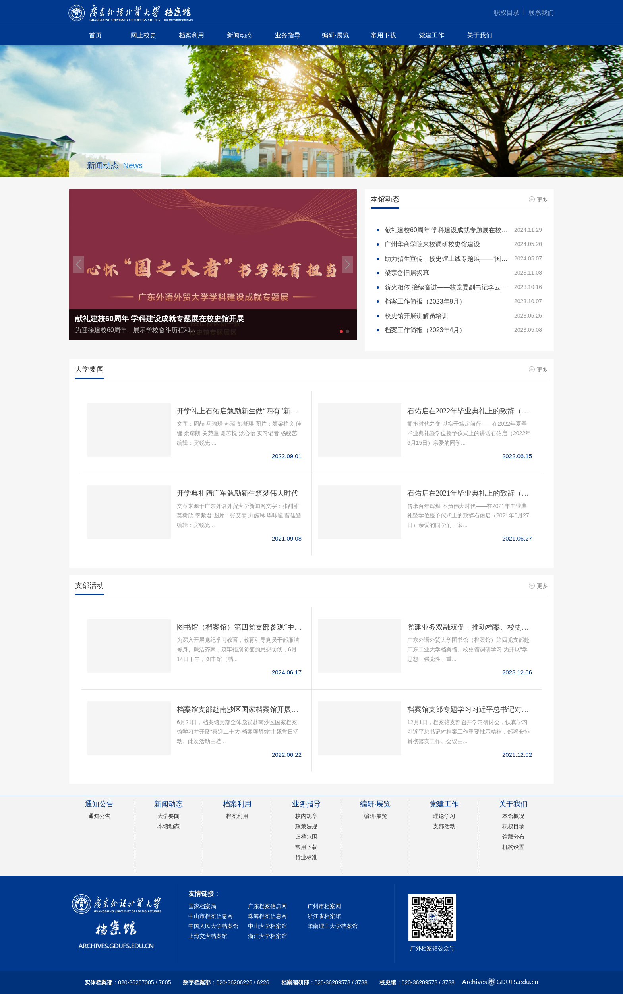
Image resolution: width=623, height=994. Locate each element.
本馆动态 (168, 826)
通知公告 (99, 816)
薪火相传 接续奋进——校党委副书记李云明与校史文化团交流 (463, 287)
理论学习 (444, 816)
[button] (78, 264)
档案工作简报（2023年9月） (463, 301)
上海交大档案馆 (207, 936)
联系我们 (541, 12)
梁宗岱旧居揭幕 (463, 272)
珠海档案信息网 (267, 916)
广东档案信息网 (267, 906)
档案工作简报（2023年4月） (463, 330)
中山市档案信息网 (210, 916)
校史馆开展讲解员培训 (463, 315)
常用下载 (383, 35)
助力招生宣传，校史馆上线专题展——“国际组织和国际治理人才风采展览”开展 (463, 258)
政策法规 (306, 826)
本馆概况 (513, 816)
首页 (95, 35)
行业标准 (306, 857)
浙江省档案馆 (324, 916)
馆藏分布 (513, 836)
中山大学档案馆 (267, 926)
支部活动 (444, 826)
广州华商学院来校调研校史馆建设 (463, 244)
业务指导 (287, 35)
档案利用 (191, 35)
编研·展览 (335, 35)
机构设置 (513, 847)
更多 (538, 199)
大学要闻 (168, 816)
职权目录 (506, 12)
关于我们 (479, 35)
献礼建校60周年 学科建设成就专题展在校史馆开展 (463, 230)
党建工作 (431, 35)
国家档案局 (202, 906)
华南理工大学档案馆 (333, 926)
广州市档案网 (324, 906)
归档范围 (306, 836)
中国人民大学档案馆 (213, 926)
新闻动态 (239, 35)
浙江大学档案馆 (267, 936)
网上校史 (143, 35)
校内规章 (306, 816)
